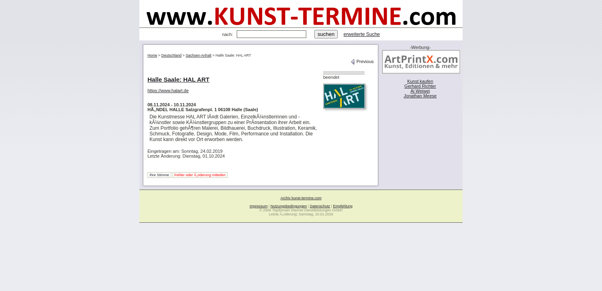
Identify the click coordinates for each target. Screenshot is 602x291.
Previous (362, 61)
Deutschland (171, 55)
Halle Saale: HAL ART (178, 79)
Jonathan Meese (420, 95)
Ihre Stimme (159, 175)
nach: (227, 34)
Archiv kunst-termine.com (301, 198)
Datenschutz (320, 206)
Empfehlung (342, 206)
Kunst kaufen (420, 81)
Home (152, 55)
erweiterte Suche (361, 34)
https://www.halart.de (168, 90)
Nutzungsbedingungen (289, 206)
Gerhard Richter (420, 86)
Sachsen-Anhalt (199, 55)
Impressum (259, 206)
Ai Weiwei (420, 91)
